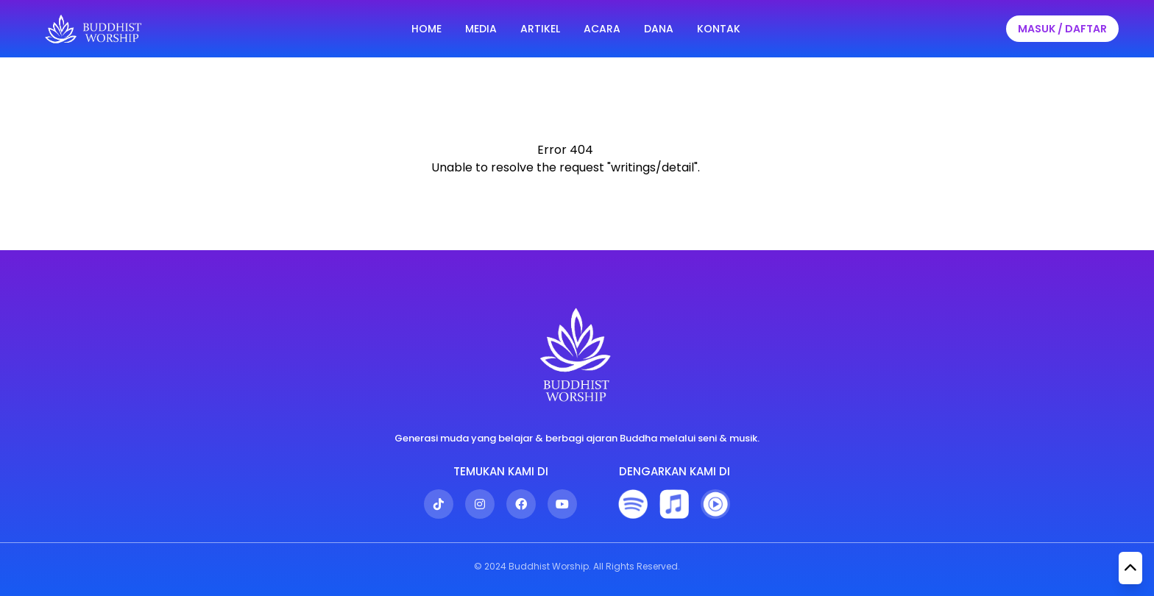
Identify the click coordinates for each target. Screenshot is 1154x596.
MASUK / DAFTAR (1062, 28)
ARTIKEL (540, 28)
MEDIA (481, 28)
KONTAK (718, 28)
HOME (426, 28)
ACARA (602, 28)
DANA (658, 28)
